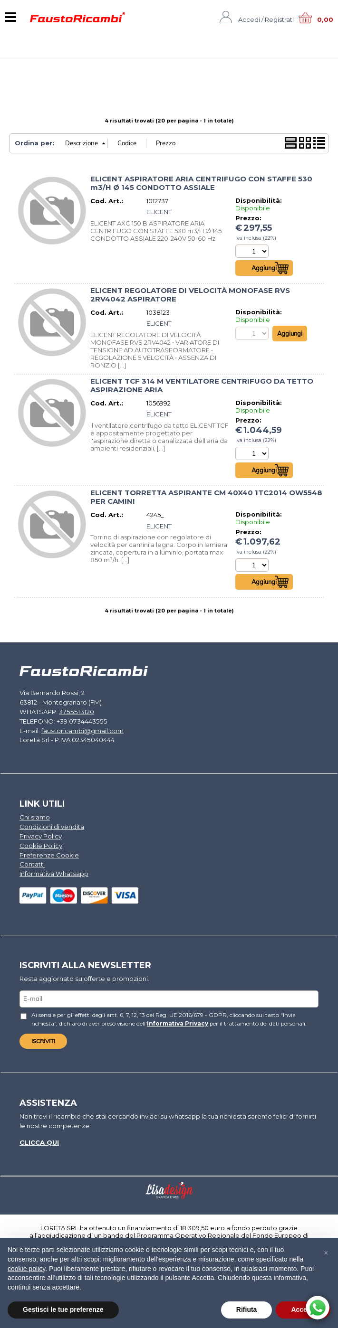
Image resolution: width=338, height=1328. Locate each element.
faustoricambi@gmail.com (82, 730)
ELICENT (159, 212)
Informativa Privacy (148, 1020)
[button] (325, 1253)
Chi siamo (34, 816)
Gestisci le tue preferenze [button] (63, 1309)
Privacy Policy (40, 835)
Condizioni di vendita (51, 826)
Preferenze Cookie (49, 853)
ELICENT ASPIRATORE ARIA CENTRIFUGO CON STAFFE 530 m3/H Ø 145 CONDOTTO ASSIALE (201, 183)
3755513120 (74, 712)
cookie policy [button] (26, 1268)
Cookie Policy (40, 844)
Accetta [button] (303, 1309)
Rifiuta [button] (246, 1309)
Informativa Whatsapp (53, 872)
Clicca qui (38, 1139)
